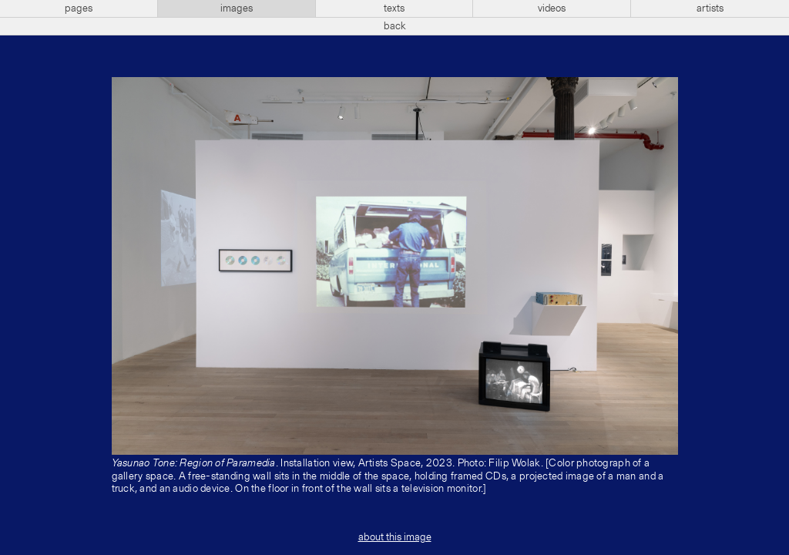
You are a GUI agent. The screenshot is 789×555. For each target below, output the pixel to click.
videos (552, 8)
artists (710, 8)
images (236, 8)
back (395, 26)
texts (394, 8)
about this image (394, 537)
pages (78, 8)
